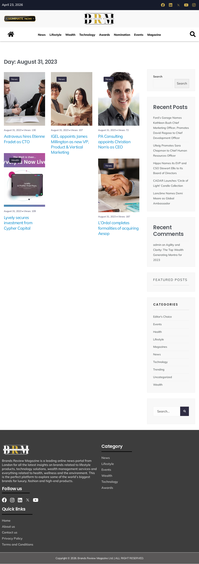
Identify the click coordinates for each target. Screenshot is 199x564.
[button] (193, 34)
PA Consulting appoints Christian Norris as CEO (114, 142)
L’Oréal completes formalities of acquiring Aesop (118, 228)
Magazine (154, 35)
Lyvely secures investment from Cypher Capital (18, 223)
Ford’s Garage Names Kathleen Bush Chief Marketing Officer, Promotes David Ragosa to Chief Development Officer (171, 128)
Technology (87, 35)
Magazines (160, 347)
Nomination (122, 35)
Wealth (70, 35)
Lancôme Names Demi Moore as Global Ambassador (168, 198)
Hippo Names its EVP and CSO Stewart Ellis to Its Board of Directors (170, 168)
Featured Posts (170, 280)
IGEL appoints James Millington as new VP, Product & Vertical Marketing (70, 144)
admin (157, 245)
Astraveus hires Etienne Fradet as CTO (24, 139)
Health (157, 332)
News (42, 35)
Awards (104, 35)
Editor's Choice (162, 316)
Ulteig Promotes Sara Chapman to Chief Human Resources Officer (170, 150)
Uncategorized (162, 377)
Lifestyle (55, 35)
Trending (158, 369)
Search (157, 76)
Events (138, 35)
